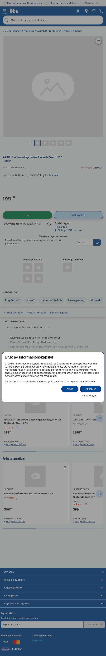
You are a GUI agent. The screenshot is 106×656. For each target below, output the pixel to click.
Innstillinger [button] (89, 395)
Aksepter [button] (91, 389)
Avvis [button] (70, 389)
